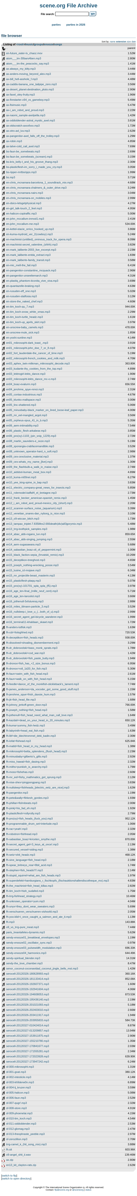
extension (121, 41)
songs (58, 44)
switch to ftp (9, 1175)
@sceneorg (78, 1190)
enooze (48, 44)
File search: (48, 14)
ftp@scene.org (62, 1190)
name (112, 41)
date (134, 41)
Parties (56, 24)
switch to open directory (16, 1178)
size (129, 41)
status (88, 1190)
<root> (20, 44)
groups (38, 44)
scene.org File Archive (69, 5)
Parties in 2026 (75, 24)
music (29, 44)
